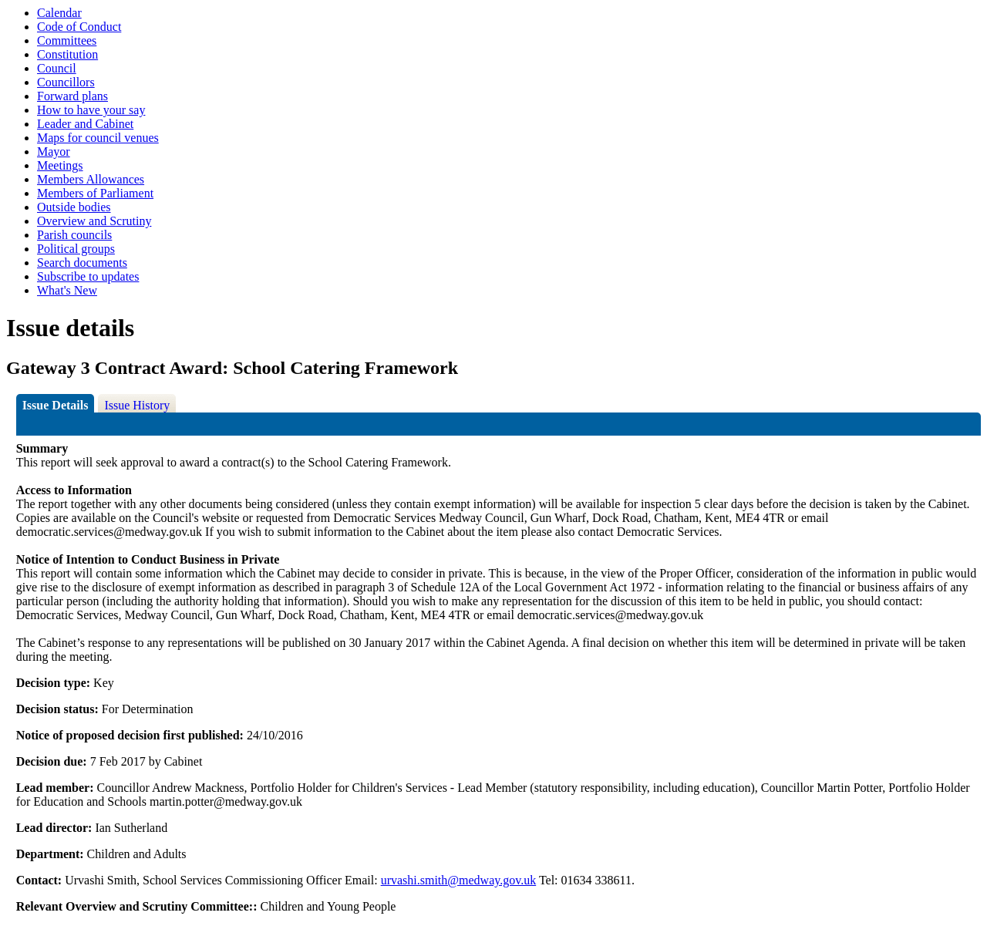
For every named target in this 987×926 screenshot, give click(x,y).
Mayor (53, 151)
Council (56, 68)
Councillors (66, 82)
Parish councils (74, 234)
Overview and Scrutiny (94, 220)
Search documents (82, 262)
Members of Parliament (95, 193)
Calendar (59, 12)
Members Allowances (90, 179)
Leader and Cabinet (85, 123)
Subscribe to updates (88, 276)
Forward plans (72, 96)
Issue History (137, 405)
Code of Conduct (79, 26)
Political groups (76, 248)
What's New (67, 290)
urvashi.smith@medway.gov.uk (459, 880)
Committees (66, 40)
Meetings (60, 165)
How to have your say (91, 109)
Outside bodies (74, 207)
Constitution (67, 54)
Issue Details (55, 405)
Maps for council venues (98, 137)
